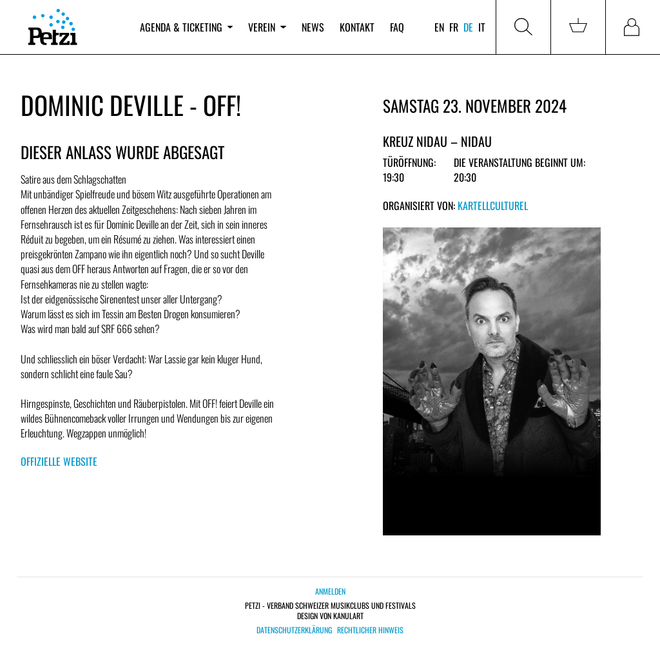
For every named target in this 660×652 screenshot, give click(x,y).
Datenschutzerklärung (294, 630)
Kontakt (357, 27)
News (313, 27)
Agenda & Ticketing (186, 27)
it (481, 27)
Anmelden (330, 591)
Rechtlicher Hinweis (370, 630)
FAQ (397, 27)
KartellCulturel (493, 205)
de (468, 27)
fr (453, 27)
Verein (267, 27)
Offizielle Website (59, 461)
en (439, 27)
